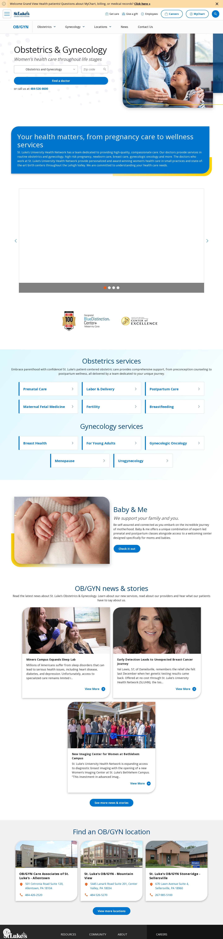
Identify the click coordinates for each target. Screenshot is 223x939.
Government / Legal (106, 929)
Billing (64, 855)
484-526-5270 (95, 809)
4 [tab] (118, 287)
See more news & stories (111, 717)
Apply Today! (170, 899)
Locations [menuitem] (100, 27)
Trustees (123, 901)
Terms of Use (118, 926)
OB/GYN (20, 26)
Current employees (174, 912)
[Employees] (149, 14)
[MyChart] (197, 14)
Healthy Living (97, 879)
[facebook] (6, 919)
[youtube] (53, 919)
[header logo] (21, 13)
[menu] (7, 14)
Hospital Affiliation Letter (71, 884)
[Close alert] (217, 3)
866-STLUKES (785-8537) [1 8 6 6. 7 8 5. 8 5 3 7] (29, 859)
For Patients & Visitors (74, 868)
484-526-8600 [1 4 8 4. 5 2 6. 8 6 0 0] (39, 88)
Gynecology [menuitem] (73, 27)
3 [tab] (113, 287)
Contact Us (145, 27)
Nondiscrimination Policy (71, 929)
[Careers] (171, 14)
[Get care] (112, 14)
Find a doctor (61, 81)
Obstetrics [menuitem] (44, 27)
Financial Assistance (72, 862)
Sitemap (121, 929)
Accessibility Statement (85, 926)
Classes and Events (100, 855)
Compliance (90, 929)
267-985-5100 (160, 809)
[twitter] (43, 919)
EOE (62, 926)
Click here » (142, 4)
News (124, 27)
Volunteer (95, 886)
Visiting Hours (69, 905)
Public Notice (103, 926)
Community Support (101, 873)
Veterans (66, 899)
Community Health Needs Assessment (100, 864)
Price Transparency (72, 892)
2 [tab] (109, 287)
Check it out (127, 549)
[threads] (34, 920)
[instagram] (15, 919)
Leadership (124, 881)
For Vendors (68, 875)
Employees (124, 868)
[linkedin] (24, 919)
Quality (122, 894)
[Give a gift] (130, 14)
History (122, 875)
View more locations (111, 825)
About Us (123, 855)
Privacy (70, 926)
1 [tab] (105, 287)
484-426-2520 (30, 809)
